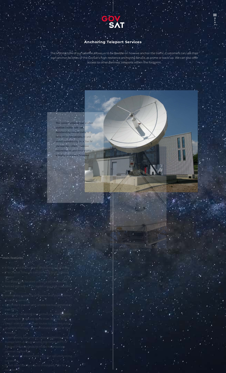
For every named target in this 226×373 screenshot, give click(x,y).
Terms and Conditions (70, 360)
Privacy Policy (48, 360)
